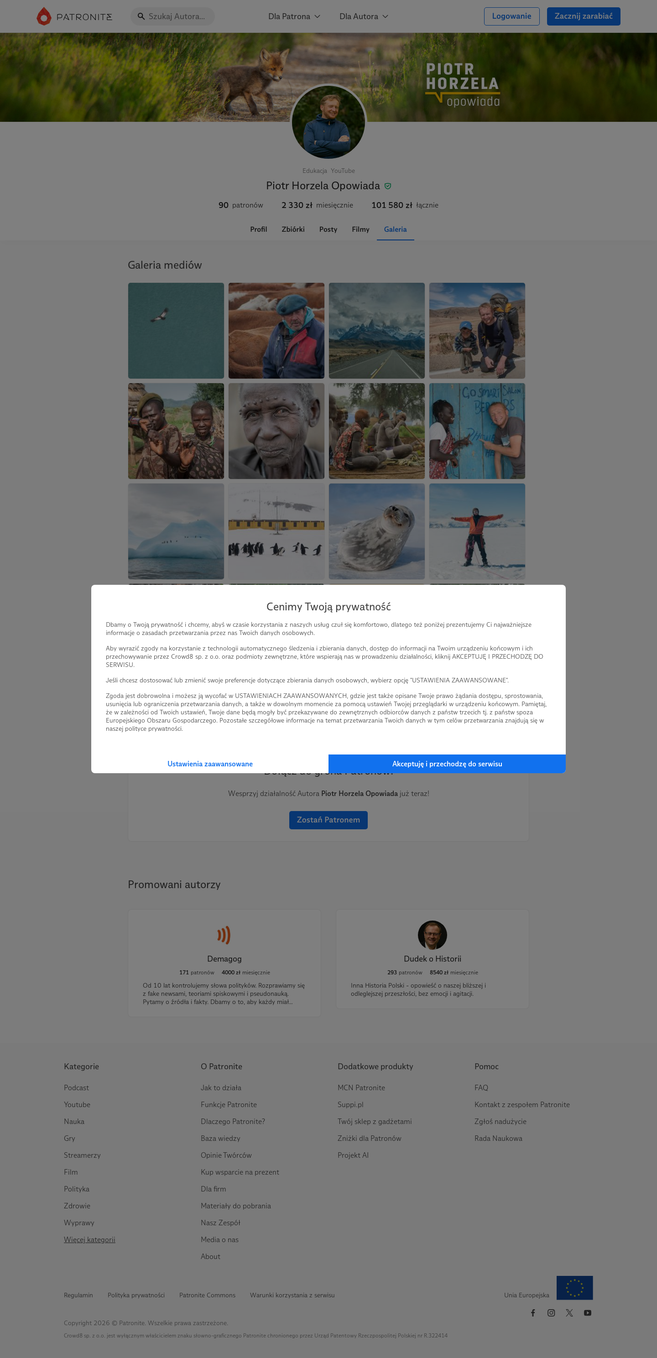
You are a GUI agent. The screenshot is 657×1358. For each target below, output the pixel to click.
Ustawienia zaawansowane (210, 764)
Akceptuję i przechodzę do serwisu (447, 764)
